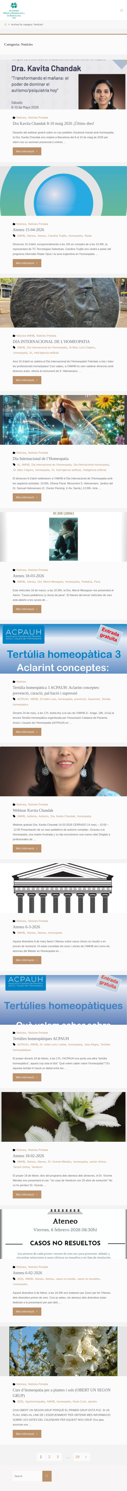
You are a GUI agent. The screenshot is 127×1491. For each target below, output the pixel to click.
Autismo (43, 816)
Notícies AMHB (26, 335)
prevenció (80, 699)
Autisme (32, 816)
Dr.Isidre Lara (48, 699)
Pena (97, 581)
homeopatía (75, 235)
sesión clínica (97, 1161)
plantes (92, 1401)
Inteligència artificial (94, 469)
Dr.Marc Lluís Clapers (82, 347)
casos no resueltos (88, 1278)
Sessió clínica (21, 1166)
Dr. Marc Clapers (23, 469)
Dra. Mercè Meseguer (50, 581)
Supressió (94, 699)
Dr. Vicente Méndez (59, 1161)
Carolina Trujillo (57, 235)
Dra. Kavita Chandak (62, 816)
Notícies (21, 117)
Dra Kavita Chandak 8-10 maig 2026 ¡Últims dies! (53, 123)
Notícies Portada (38, 117)
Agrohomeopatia (35, 1401)
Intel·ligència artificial (46, 352)
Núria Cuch (79, 1401)
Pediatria (86, 581)
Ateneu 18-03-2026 (28, 576)
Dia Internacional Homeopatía (91, 464)
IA (30, 352)
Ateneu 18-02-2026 (28, 1156)
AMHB (21, 235)
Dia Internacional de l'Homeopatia (47, 347)
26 (77, 1457)
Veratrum (37, 1166)
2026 (20, 1278)
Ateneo (31, 235)
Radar (88, 235)
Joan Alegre (91, 1044)
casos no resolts (65, 1278)
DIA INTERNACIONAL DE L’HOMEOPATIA (51, 341)
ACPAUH (22, 699)
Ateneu (42, 235)
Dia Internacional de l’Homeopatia (41, 458)
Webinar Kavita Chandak (33, 810)
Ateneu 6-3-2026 (26, 927)
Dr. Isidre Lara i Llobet (53, 1044)
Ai (18, 464)
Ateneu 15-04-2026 (28, 229)
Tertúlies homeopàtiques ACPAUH (41, 1038)
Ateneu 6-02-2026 (27, 1273)
